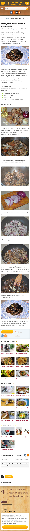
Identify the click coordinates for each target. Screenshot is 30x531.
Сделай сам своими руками (15, 3)
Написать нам (4, 509)
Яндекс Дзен (4, 502)
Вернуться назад (7, 332)
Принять (15, 527)
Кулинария (15, 29)
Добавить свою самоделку (6, 504)
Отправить (8, 476)
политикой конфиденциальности (11, 520)
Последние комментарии (6, 506)
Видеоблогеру (4, 507)
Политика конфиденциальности (8, 511)
